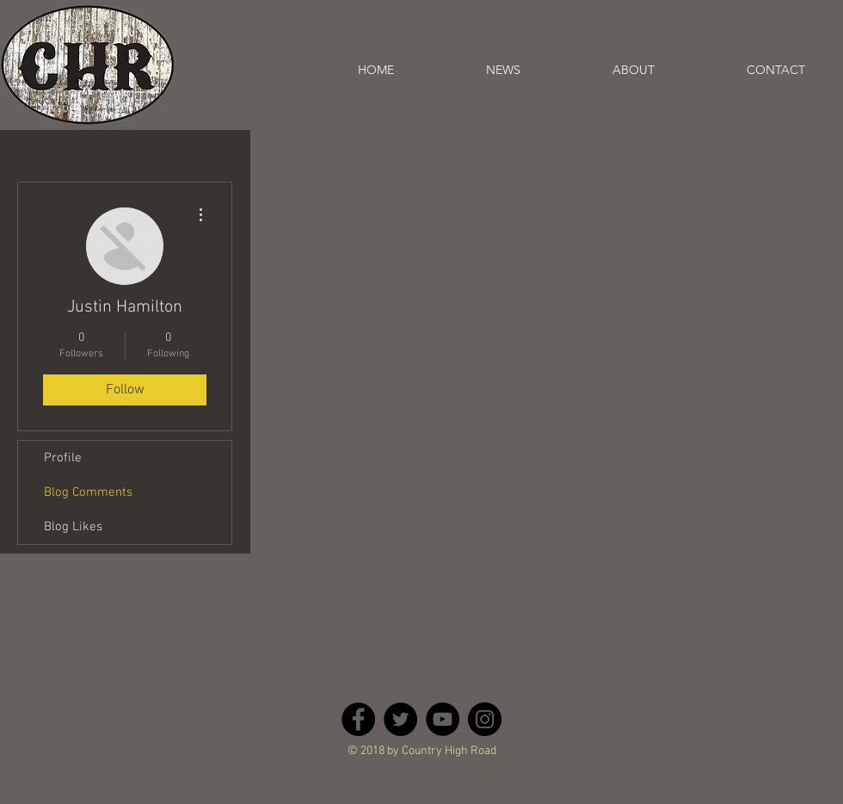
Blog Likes (73, 527)
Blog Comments (88, 492)
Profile (63, 458)
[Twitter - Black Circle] (400, 719)
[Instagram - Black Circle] (484, 719)
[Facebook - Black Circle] (358, 719)
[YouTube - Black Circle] (442, 719)
